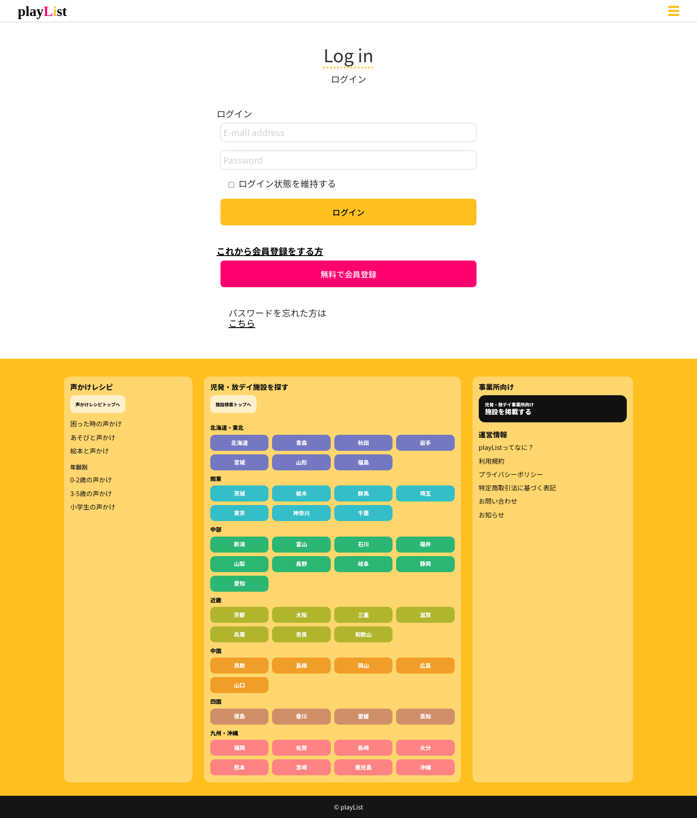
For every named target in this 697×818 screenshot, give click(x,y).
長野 (301, 563)
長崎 (363, 747)
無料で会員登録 (348, 274)
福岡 (239, 747)
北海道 (239, 442)
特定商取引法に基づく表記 (517, 487)
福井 (425, 544)
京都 (239, 614)
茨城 (239, 493)
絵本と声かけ (89, 450)
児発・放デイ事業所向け (509, 408)
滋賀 (425, 614)
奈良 (301, 634)
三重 (363, 614)
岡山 (363, 665)
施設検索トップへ (233, 404)
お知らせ (492, 514)
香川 (301, 716)
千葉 (363, 513)
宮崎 (301, 767)
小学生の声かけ (93, 506)
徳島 (239, 716)
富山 (301, 544)
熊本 (239, 767)
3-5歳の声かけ (91, 493)
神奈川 (301, 513)
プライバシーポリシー (511, 474)
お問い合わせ (498, 501)
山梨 (239, 563)
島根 (301, 665)
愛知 (239, 583)
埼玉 (425, 493)
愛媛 (363, 716)
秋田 (363, 442)
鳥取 (239, 665)
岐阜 (363, 563)
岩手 (425, 442)
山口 (239, 685)
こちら (241, 323)
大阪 (301, 614)
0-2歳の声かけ (91, 479)
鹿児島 (363, 767)
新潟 (239, 544)
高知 (425, 716)
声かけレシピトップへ (98, 404)
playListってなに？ (506, 447)
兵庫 (239, 634)
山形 (301, 462)
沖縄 (425, 767)
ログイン (348, 212)
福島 (363, 462)
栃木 (301, 493)
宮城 (239, 462)
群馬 (363, 493)
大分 (425, 747)
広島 (425, 665)
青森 (301, 442)
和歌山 (363, 634)
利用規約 (492, 461)
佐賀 (301, 747)
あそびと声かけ (93, 437)
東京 (239, 513)
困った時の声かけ (96, 423)
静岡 (425, 563)
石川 (363, 544)
